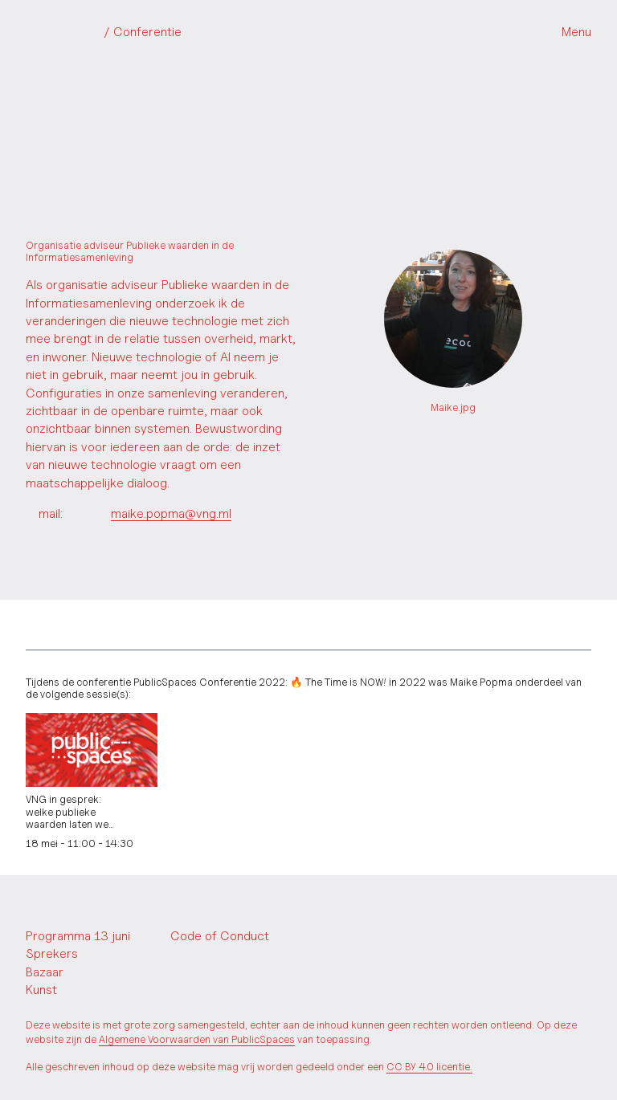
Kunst (41, 989)
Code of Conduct (219, 935)
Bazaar (44, 972)
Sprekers (52, 953)
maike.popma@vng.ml (171, 513)
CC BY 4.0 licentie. (429, 1067)
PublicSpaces (104, 32)
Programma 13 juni (78, 935)
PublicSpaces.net (73, 907)
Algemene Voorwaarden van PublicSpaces (197, 1039)
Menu (576, 31)
